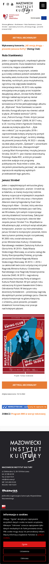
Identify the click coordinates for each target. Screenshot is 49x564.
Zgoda (24, 544)
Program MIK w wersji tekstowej (28, 413)
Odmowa (24, 558)
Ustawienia (24, 551)
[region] (24, 537)
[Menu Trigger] (43, 5)
